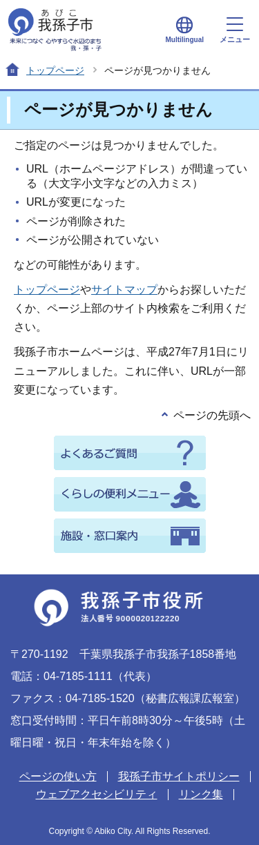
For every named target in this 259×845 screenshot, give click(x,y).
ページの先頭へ (212, 415)
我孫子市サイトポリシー (179, 776)
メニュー (235, 30)
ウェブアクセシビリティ (96, 794)
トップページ (55, 70)
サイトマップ (124, 289)
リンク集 (201, 794)
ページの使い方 (58, 776)
